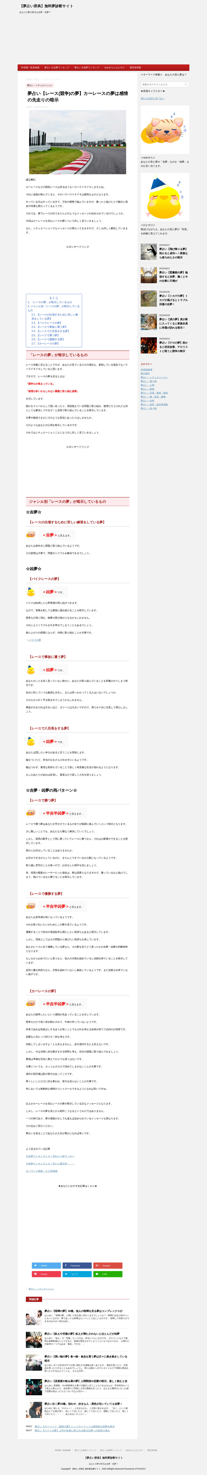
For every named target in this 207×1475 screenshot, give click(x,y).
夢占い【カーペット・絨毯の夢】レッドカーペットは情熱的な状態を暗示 (75, 1426)
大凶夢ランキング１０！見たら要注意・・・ (50, 1163)
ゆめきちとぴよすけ (114, 67)
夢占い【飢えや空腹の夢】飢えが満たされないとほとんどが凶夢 (82, 1333)
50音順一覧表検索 (30, 67)
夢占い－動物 (147, 389)
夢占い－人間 (147, 385)
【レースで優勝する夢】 (51, 339)
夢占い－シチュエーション (41, 1289)
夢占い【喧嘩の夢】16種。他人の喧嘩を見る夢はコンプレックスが (83, 1311)
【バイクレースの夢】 (49, 322)
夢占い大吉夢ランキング (56, 67)
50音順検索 (146, 369)
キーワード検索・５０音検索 (41, 1171)
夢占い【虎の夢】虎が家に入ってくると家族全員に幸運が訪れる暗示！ (173, 323)
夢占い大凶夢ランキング (86, 67)
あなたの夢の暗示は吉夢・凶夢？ (103, 1464)
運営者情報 (135, 67)
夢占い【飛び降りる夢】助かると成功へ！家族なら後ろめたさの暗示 (173, 253)
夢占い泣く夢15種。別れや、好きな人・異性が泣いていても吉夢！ (83, 1404)
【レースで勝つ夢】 (48, 335)
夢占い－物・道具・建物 (153, 396)
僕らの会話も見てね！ (153, 98)
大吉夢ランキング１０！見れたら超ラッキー (50, 1156)
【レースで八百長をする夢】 (53, 331)
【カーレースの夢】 (48, 343)
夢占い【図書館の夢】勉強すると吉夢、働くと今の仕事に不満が (173, 276)
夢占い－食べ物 (149, 408)
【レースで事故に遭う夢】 (52, 327)
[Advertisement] (103, 40)
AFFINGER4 (140, 1469)
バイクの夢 (35, 640)
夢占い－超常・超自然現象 (154, 404)
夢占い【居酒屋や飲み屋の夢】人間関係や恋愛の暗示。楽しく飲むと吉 (85, 1381)
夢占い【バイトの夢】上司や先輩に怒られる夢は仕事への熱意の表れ (72, 1430)
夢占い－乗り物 (149, 381)
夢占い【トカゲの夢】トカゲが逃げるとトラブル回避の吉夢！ (173, 300)
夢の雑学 (145, 373)
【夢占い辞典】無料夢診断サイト (46, 6)
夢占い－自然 (147, 400)
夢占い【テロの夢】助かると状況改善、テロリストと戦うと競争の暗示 (173, 346)
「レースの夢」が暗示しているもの (51, 302)
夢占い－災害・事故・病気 (154, 393)
